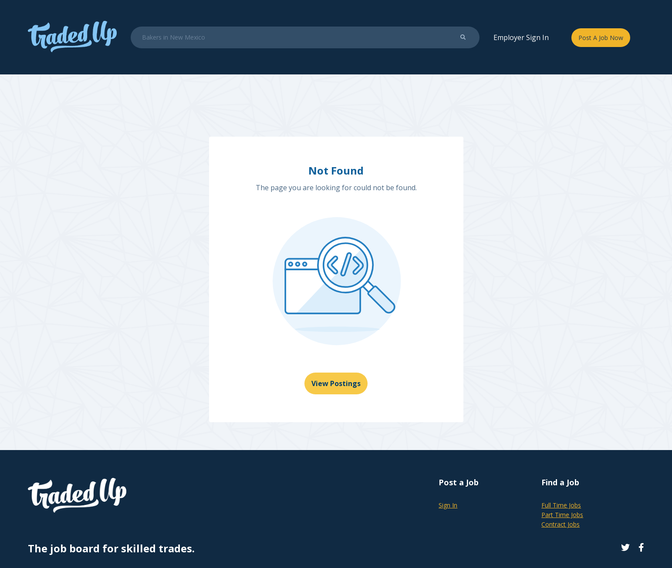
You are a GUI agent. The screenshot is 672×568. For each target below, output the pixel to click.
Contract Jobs (560, 524)
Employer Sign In (521, 37)
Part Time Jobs (562, 515)
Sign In (448, 505)
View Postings (336, 383)
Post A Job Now (600, 38)
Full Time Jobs (561, 505)
